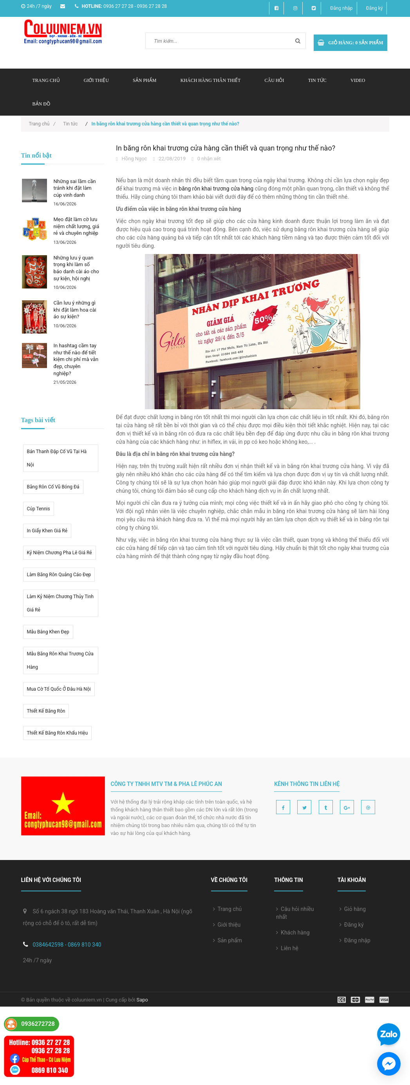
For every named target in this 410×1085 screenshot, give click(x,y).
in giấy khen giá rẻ (47, 530)
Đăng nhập (341, 8)
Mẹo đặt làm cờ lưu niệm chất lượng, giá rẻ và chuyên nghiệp (76, 226)
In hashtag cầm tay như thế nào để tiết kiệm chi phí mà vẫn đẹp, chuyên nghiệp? (76, 359)
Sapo (142, 1000)
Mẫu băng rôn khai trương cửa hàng (60, 660)
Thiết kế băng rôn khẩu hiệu (57, 733)
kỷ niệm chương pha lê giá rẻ (59, 552)
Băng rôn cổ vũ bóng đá (53, 487)
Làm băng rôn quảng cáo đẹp (59, 574)
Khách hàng (293, 932)
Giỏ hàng (353, 909)
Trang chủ (227, 909)
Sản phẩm (227, 940)
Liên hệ (287, 948)
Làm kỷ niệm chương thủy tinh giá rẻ (60, 603)
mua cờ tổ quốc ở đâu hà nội (59, 689)
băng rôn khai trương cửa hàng (216, 188)
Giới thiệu (96, 80)
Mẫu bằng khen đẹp (48, 632)
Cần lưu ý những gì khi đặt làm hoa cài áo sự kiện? (75, 309)
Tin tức (317, 80)
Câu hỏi (274, 80)
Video (357, 80)
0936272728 (38, 1023)
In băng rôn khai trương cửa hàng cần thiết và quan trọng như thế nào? (225, 148)
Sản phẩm (144, 80)
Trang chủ (46, 80)
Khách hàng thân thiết (211, 80)
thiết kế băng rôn (46, 711)
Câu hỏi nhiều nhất (295, 913)
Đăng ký (374, 8)
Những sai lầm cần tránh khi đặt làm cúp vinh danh (75, 188)
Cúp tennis (38, 509)
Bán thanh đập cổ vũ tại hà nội (57, 458)
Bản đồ (41, 104)
